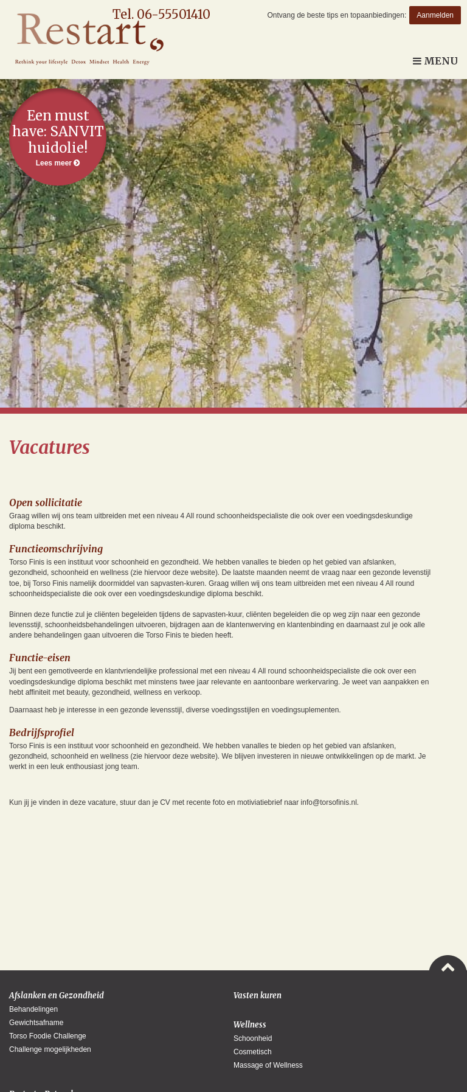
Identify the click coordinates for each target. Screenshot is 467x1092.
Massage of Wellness (268, 1065)
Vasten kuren (258, 995)
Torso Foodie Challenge (47, 1036)
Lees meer (57, 137)
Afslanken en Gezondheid (56, 995)
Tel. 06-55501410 (161, 14)
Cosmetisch (253, 1052)
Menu (435, 61)
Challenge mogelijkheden (50, 1049)
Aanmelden (435, 15)
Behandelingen (33, 1009)
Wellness (250, 1025)
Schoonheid (253, 1038)
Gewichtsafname (36, 1022)
